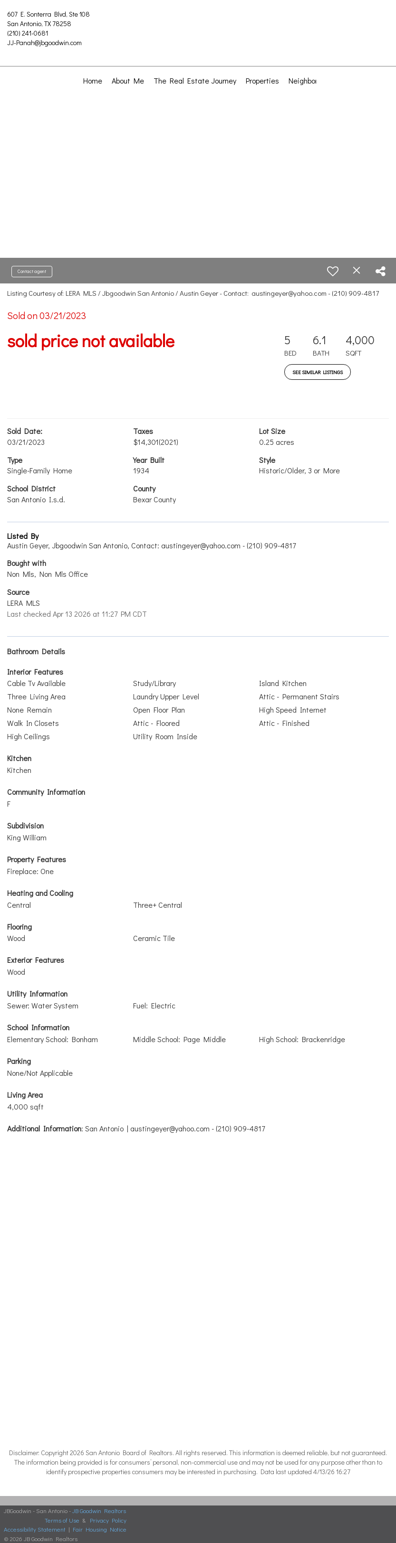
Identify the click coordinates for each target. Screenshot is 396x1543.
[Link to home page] (198, 21)
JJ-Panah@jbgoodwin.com (44, 42)
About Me (128, 80)
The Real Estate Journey (195, 80)
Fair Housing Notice (99, 1529)
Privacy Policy (108, 1520)
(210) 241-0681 (27, 33)
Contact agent (32, 271)
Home (92, 80)
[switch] (333, 271)
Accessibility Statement (35, 1529)
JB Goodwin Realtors (99, 1510)
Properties (262, 80)
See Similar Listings (317, 372)
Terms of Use (62, 1520)
